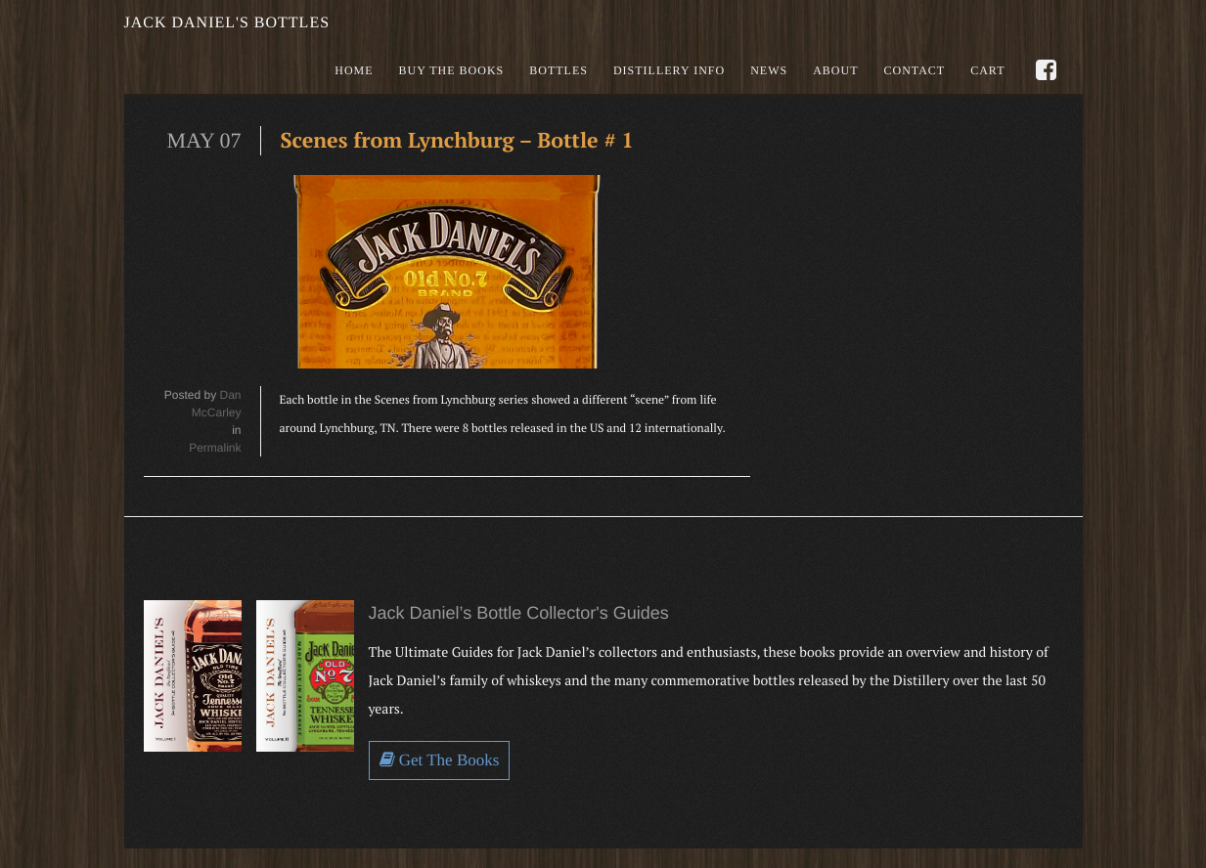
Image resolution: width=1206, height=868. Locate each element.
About (835, 70)
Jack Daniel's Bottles (227, 23)
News (768, 70)
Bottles (558, 70)
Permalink (215, 448)
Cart (987, 70)
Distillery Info (669, 70)
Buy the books (452, 70)
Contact (914, 70)
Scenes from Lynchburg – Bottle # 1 (461, 140)
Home (354, 70)
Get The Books (440, 760)
